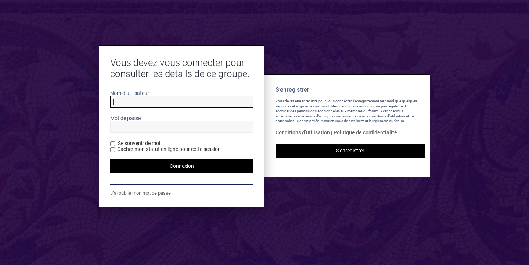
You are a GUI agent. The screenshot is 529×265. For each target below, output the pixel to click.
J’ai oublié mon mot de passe (140, 193)
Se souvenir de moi (135, 143)
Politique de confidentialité (365, 132)
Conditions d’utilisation (303, 132)
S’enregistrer (350, 150)
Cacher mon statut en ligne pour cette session (165, 149)
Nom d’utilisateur (129, 93)
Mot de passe (125, 118)
